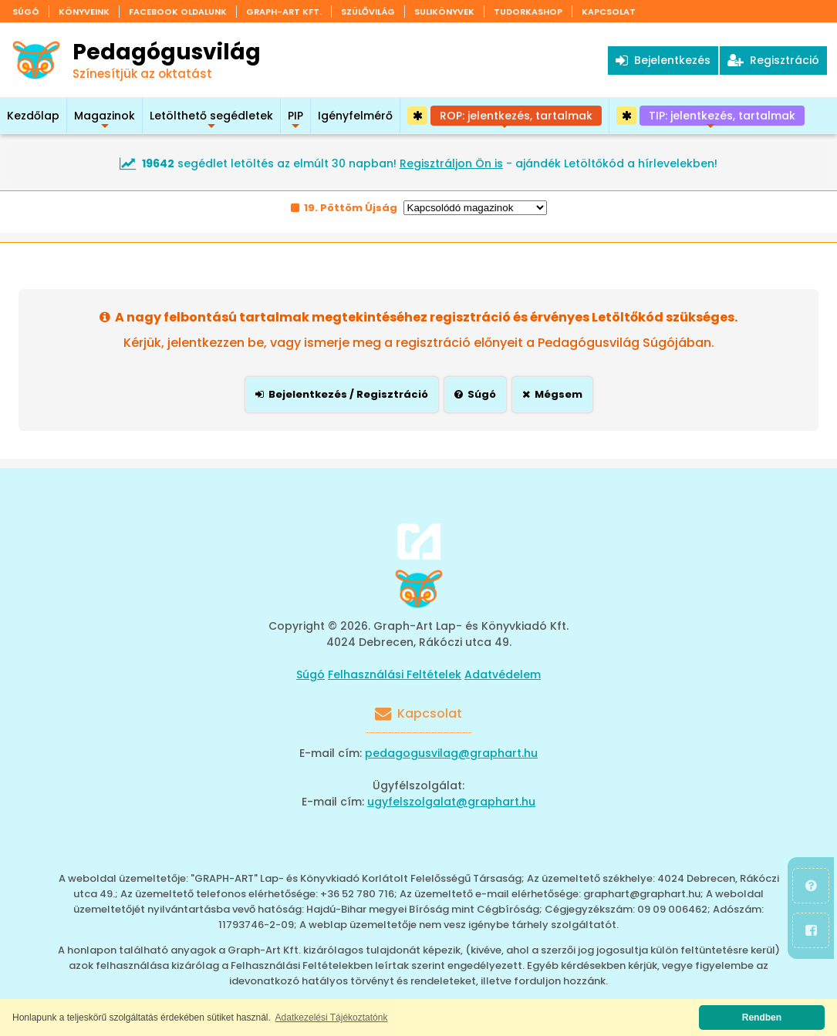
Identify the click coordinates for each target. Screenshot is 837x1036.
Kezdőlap (33, 115)
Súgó (25, 11)
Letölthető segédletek (211, 120)
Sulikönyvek (444, 11)
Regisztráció (773, 60)
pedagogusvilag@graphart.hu (451, 753)
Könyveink (84, 11)
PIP (295, 120)
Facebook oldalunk (178, 11)
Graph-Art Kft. (284, 11)
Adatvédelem (502, 674)
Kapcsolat (609, 11)
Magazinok (104, 120)
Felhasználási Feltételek (394, 674)
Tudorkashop (528, 11)
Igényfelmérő (355, 115)
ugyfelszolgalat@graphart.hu (451, 801)
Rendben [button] (761, 1017)
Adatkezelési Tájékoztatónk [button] (331, 1017)
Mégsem (552, 394)
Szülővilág (368, 11)
